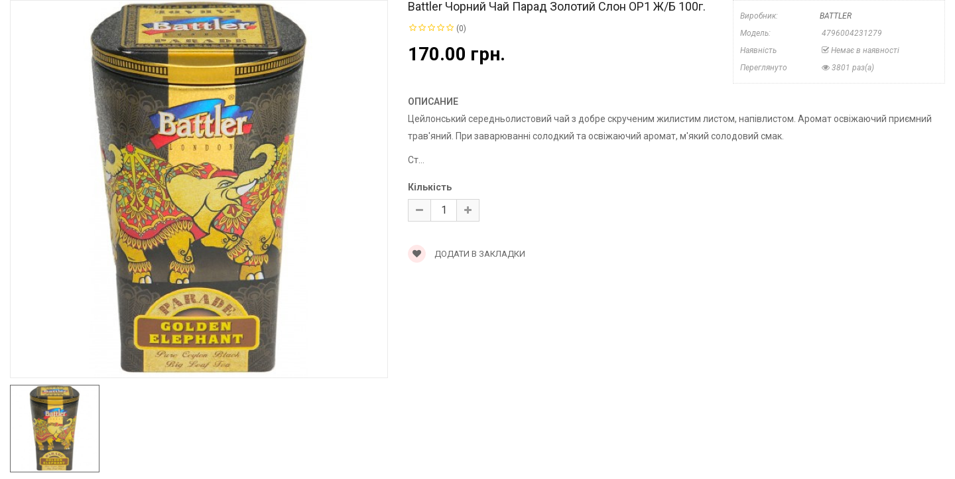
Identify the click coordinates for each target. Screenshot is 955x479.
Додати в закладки (466, 254)
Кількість (430, 187)
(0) (461, 28)
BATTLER (836, 16)
